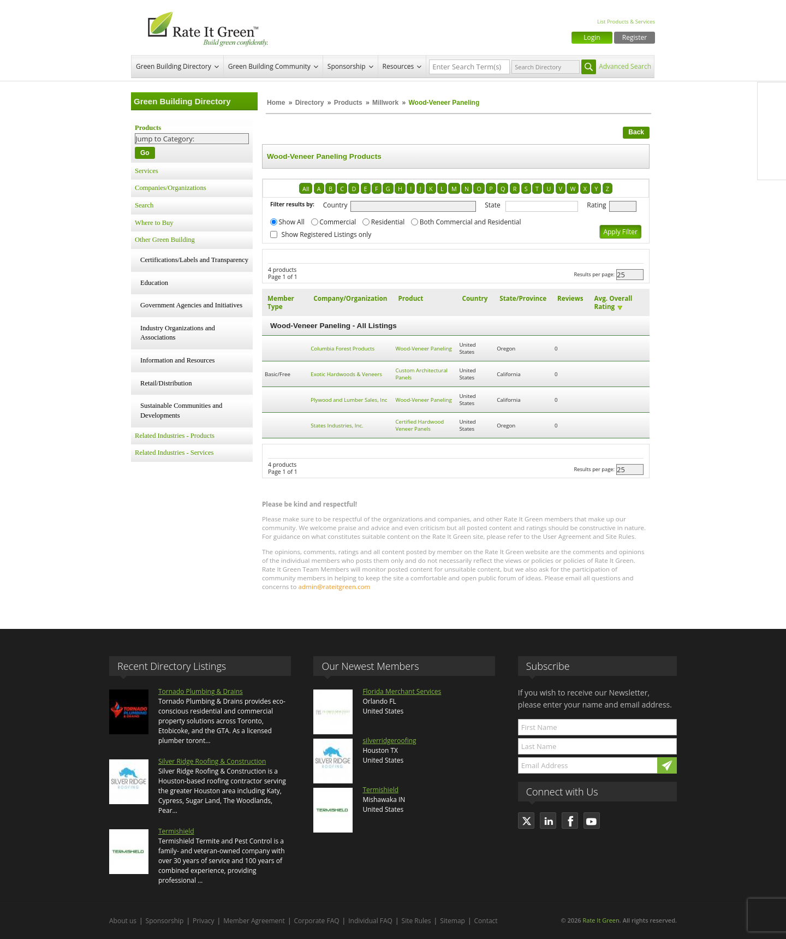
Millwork (385, 102)
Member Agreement (254, 920)
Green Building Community (269, 66)
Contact (486, 920)
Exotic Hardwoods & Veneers (346, 374)
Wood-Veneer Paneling (424, 348)
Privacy (204, 920)
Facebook (772, 96)
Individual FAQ (370, 920)
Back (636, 132)
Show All (292, 222)
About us (122, 920)
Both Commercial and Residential (470, 222)
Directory (309, 102)
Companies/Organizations (170, 188)
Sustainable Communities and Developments (181, 410)
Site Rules (416, 920)
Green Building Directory (173, 66)
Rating (596, 205)
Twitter (772, 119)
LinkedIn (772, 142)
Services (146, 171)
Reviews (570, 298)
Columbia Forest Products (342, 348)
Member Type (280, 302)
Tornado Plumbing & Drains (200, 691)
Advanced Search (625, 66)
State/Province (522, 298)
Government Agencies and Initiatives (191, 305)
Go (145, 153)
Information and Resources (177, 360)
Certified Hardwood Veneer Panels (420, 425)
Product (411, 298)
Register (634, 37)
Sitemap (452, 920)
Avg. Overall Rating (613, 302)
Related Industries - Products (175, 435)
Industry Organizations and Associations (177, 333)
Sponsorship (346, 66)
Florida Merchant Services (401, 691)
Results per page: (594, 274)
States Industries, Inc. (337, 425)
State (493, 205)
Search (144, 205)
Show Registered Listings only (327, 234)
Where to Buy (154, 223)
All (305, 189)
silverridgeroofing (389, 740)
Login (591, 37)
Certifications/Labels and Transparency (194, 260)
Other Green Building (165, 239)
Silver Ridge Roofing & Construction (212, 761)
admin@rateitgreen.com (335, 587)
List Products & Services (626, 21)
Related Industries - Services (174, 452)
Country (335, 205)
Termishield (176, 831)
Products (348, 102)
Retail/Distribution (166, 383)
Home (276, 102)
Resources (398, 66)
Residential (387, 222)
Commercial (337, 222)
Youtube (772, 165)
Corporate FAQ (317, 920)
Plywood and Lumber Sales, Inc (349, 399)
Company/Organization (350, 298)
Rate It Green (600, 920)
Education (154, 283)
